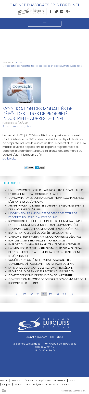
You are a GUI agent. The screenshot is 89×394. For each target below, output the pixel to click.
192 (44, 294)
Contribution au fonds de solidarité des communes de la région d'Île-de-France (47, 281)
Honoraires (59, 380)
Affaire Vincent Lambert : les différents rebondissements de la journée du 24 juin (46, 207)
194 (57, 294)
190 (31, 294)
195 (64, 294)
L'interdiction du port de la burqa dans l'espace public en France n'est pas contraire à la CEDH (45, 192)
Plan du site (52, 384)
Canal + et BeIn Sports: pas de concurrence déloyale (44, 237)
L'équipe (29, 380)
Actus (72, 380)
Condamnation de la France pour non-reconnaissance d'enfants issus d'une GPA (46, 200)
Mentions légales (34, 384)
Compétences (43, 380)
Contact (18, 384)
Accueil (19, 62)
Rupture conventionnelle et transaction (36, 240)
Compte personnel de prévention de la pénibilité (40, 275)
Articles (65, 384)
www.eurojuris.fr (22, 126)
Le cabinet (16, 380)
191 (38, 294)
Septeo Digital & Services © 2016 (73, 391)
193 (50, 294)
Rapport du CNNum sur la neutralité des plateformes (44, 244)
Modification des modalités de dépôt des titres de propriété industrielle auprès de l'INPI (44, 65)
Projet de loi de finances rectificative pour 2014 (41, 271)
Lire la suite (10, 159)
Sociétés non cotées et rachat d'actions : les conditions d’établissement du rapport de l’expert (42, 262)
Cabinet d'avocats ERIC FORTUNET (44, 5)
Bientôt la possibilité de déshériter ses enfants (39, 233)
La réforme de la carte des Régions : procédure (40, 268)
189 (24, 294)
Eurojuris (6, 384)
